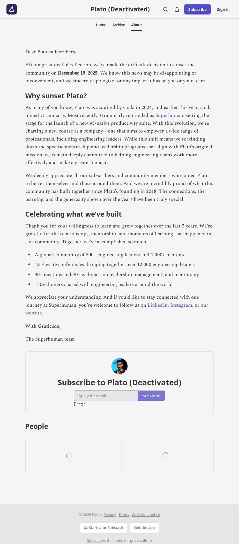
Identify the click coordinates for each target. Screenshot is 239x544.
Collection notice (146, 514)
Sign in (223, 9)
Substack (94, 540)
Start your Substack (103, 528)
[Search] (165, 9)
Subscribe (197, 9)
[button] (101, 25)
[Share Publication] (177, 9)
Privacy (110, 514)
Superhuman (169, 115)
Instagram (181, 305)
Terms (123, 514)
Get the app (144, 527)
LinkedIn (157, 305)
